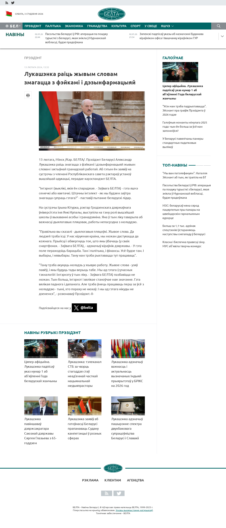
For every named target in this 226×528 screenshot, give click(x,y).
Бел (14, 26)
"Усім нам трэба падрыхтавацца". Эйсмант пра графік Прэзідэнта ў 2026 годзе (184, 110)
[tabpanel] (187, 211)
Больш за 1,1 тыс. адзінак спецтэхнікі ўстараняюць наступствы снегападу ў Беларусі (184, 230)
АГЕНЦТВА (135, 480)
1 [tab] (192, 164)
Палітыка (53, 26)
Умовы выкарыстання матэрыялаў (134, 510)
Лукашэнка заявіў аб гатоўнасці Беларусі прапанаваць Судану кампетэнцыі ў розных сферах (84, 428)
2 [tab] (199, 164)
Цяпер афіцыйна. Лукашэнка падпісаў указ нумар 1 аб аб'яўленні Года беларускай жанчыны (40, 371)
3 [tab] (207, 164)
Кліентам (112, 480)
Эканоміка (74, 26)
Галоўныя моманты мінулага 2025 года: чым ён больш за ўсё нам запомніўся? (185, 126)
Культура (118, 26)
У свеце (151, 26)
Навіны (15, 34)
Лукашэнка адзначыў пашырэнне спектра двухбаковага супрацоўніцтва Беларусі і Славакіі (127, 428)
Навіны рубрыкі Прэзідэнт (52, 333)
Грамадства (97, 26)
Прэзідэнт (33, 26)
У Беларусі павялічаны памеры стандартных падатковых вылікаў (183, 142)
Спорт (136, 26)
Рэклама (90, 480)
